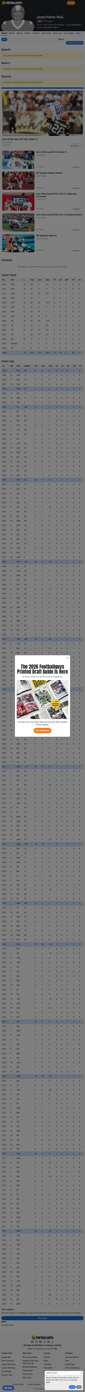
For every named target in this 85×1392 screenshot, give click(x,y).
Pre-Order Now (42, 730)
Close (79, 1387)
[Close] (81, 1373)
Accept (72, 1387)
